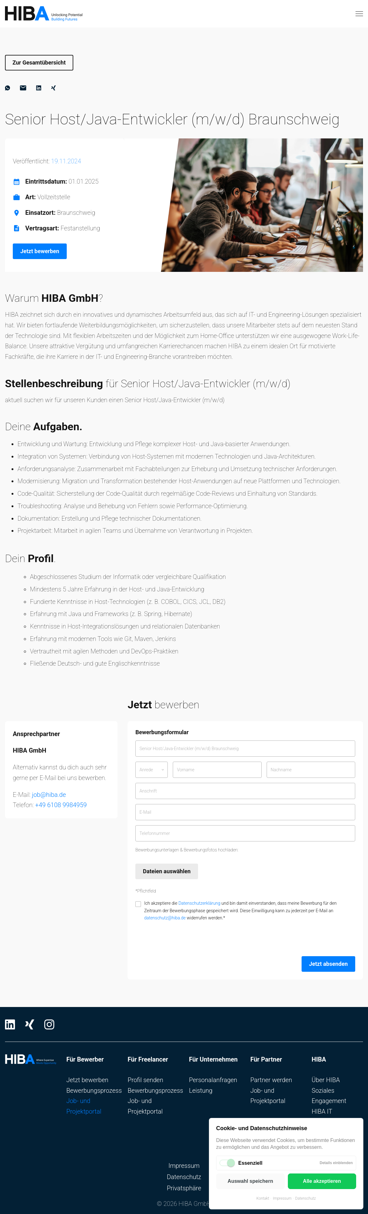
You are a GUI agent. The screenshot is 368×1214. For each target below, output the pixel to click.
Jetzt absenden (328, 964)
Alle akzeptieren (322, 1181)
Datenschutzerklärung (199, 903)
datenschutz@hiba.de (165, 917)
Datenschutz (305, 1198)
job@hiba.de (49, 794)
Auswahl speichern (250, 1181)
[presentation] (182, 939)
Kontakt (262, 1198)
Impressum (282, 1198)
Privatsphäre (184, 1188)
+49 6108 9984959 (61, 805)
